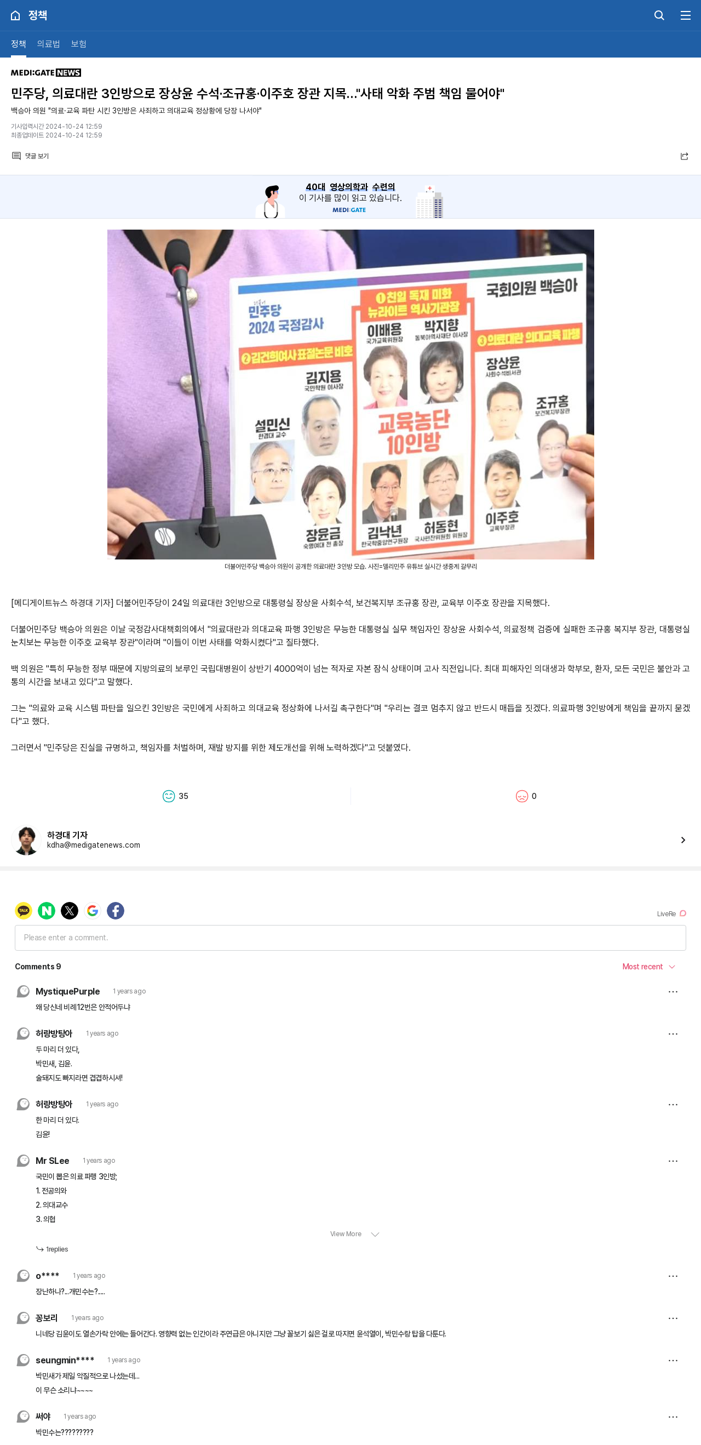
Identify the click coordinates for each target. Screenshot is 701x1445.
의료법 (48, 44)
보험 (79, 44)
